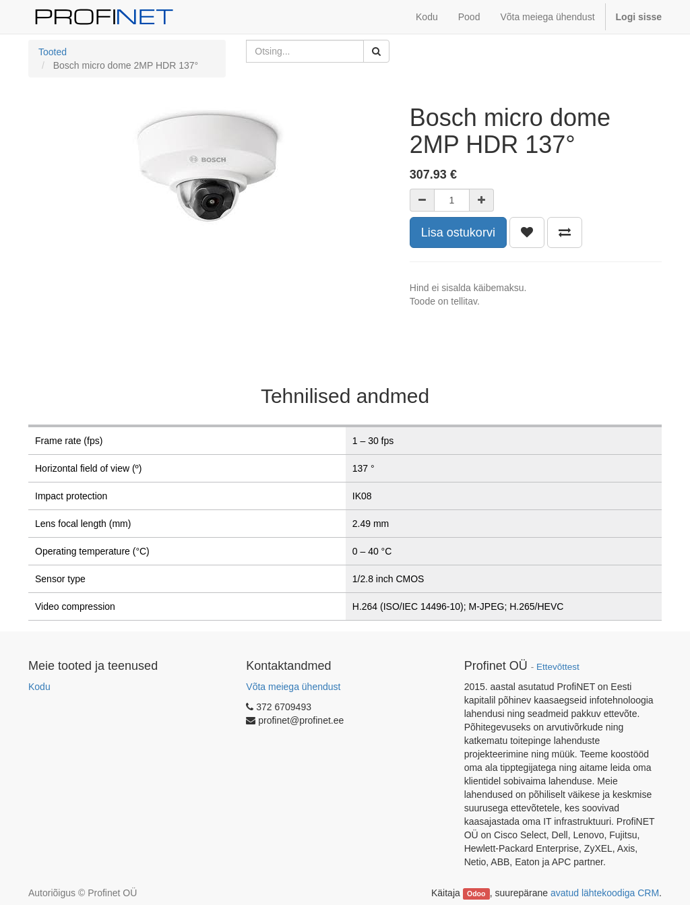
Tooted (52, 51)
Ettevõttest (557, 667)
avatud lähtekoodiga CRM (605, 892)
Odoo (476, 894)
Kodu (39, 686)
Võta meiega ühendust (293, 686)
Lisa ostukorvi (458, 232)
